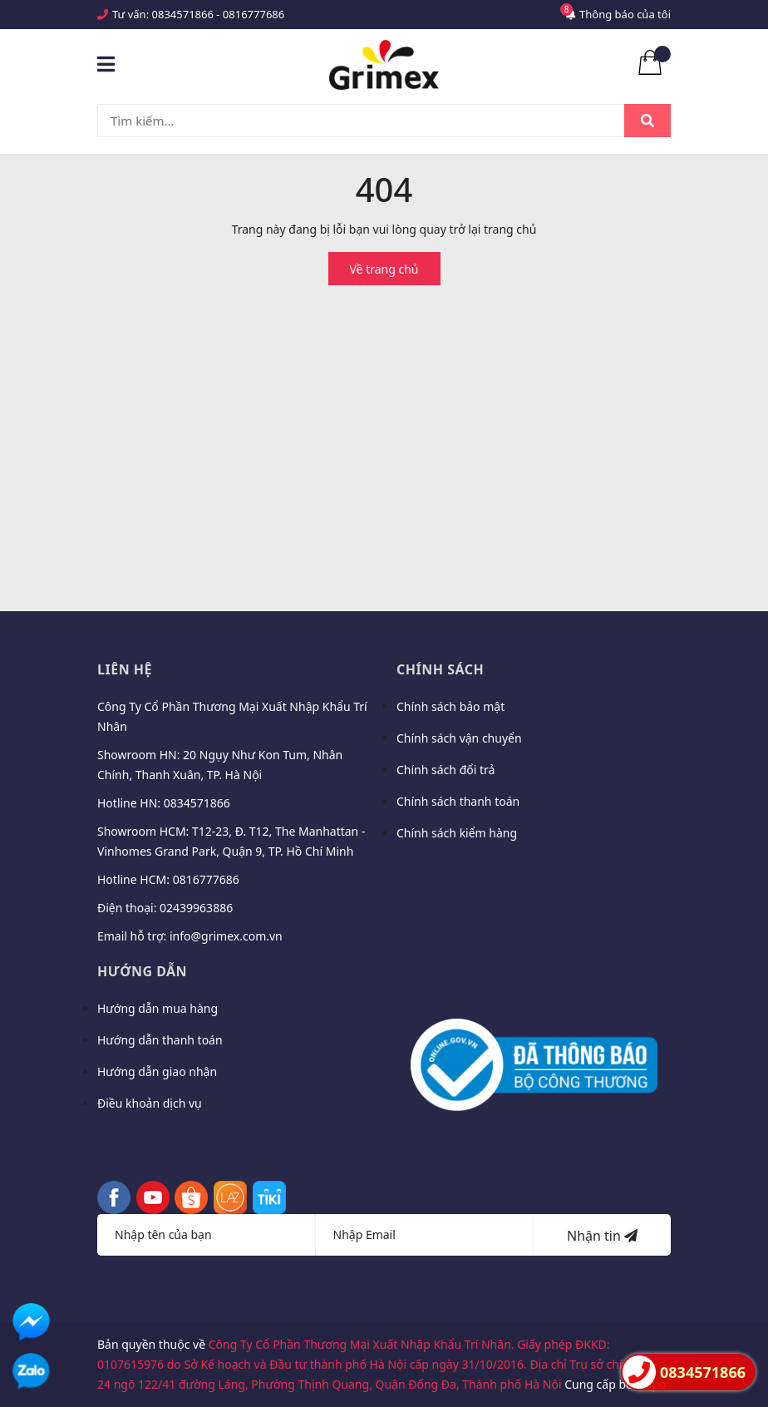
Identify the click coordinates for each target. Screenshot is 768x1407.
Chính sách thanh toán (457, 801)
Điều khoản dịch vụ (149, 1103)
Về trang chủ (384, 269)
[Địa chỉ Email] (425, 1235)
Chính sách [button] (440, 669)
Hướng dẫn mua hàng (157, 1008)
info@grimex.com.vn (226, 936)
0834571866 (183, 14)
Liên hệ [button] (124, 669)
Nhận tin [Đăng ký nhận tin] (602, 1236)
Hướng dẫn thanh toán (160, 1040)
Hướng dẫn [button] (142, 971)
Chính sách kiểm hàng (456, 833)
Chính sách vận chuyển (459, 738)
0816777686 (253, 14)
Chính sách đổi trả (445, 770)
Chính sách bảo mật (450, 706)
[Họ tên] (206, 1235)
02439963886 (196, 908)
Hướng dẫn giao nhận (157, 1071)
